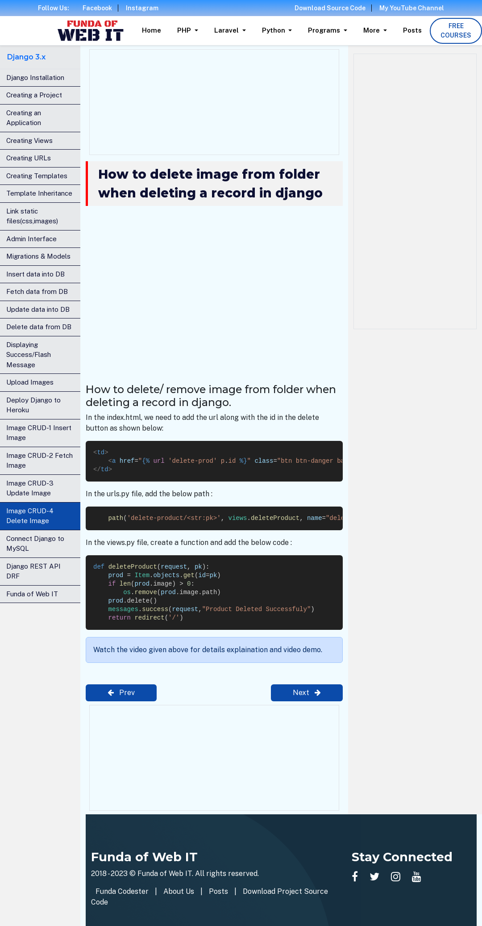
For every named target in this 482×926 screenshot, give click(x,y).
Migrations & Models (38, 256)
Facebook (97, 8)
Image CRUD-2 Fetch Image (39, 460)
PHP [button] (185, 30)
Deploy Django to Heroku (33, 405)
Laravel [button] (227, 30)
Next (307, 692)
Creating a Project (34, 95)
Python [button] (274, 30)
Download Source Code (330, 8)
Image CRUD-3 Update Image (30, 488)
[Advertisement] (214, 100)
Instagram (142, 8)
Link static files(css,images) (32, 216)
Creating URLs (28, 158)
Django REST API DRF (33, 571)
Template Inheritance (39, 193)
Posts (412, 30)
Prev (121, 692)
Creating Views (29, 140)
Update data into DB (38, 309)
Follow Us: (53, 8)
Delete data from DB (38, 327)
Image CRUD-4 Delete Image (30, 516)
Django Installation (35, 77)
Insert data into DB (35, 274)
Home (151, 30)
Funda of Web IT (32, 594)
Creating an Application (23, 118)
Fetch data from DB (37, 291)
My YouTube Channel (411, 8)
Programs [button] (325, 30)
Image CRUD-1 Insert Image (38, 433)
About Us (178, 891)
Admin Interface (31, 239)
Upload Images (30, 382)
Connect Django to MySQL (35, 544)
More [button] (372, 30)
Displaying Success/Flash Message (28, 355)
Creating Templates (36, 176)
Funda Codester (122, 891)
